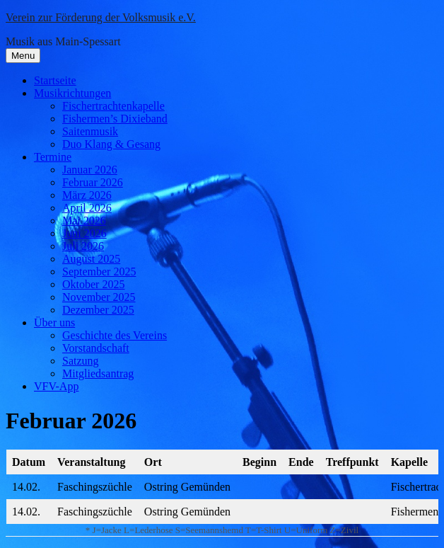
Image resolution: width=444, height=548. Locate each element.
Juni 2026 (84, 233)
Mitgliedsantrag (98, 373)
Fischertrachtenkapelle (113, 106)
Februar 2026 (92, 182)
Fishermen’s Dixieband (115, 119)
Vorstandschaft (95, 348)
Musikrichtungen (72, 93)
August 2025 (91, 259)
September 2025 (99, 272)
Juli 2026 (83, 246)
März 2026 (87, 195)
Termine (52, 157)
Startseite (55, 80)
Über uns (54, 322)
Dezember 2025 (98, 310)
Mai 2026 (84, 221)
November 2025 (99, 297)
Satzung (80, 361)
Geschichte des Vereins (114, 335)
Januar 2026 (89, 170)
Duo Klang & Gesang (111, 144)
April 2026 (87, 208)
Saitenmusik (90, 131)
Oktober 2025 (93, 284)
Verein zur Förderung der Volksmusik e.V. (101, 17)
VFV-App (56, 386)
